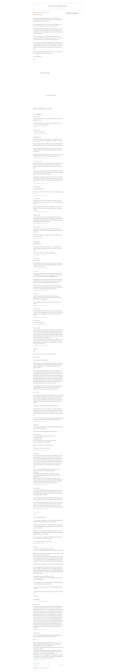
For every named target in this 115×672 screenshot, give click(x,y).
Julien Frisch (57, 6)
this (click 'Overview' (50, 202)
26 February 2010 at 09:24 (40, 508)
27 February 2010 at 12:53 (40, 543)
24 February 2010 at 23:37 (40, 223)
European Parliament (41, 109)
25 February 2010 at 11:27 (40, 305)
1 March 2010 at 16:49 (39, 629)
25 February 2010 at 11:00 (40, 290)
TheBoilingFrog (36, 161)
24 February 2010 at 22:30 (40, 195)
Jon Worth (35, 198)
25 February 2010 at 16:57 (40, 324)
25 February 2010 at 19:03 (40, 421)
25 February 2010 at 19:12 (40, 450)
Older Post (61, 665)
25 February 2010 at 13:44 (40, 317)
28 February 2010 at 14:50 (40, 601)
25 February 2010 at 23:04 (40, 484)
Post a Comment (36, 663)
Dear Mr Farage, (37, 14)
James (34, 271)
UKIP (48, 109)
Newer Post (35, 665)
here (61, 202)
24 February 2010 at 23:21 (40, 211)
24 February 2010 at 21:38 (40, 126)
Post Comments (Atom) (43, 667)
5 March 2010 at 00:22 (39, 659)
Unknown (35, 258)
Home (48, 665)
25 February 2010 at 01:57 (40, 238)
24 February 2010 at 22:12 (40, 183)
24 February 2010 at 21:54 (40, 157)
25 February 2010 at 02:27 (40, 254)
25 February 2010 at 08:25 (40, 268)
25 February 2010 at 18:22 (40, 345)
